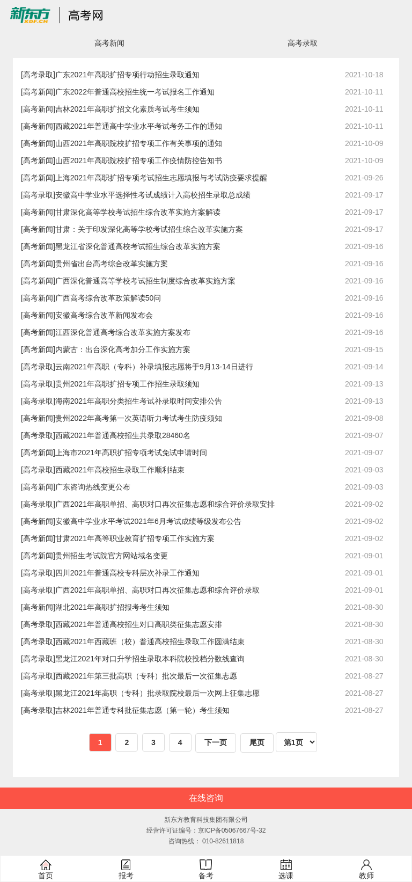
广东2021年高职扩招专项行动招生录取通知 (127, 74)
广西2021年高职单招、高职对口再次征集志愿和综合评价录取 (157, 590)
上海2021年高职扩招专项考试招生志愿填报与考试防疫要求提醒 (161, 177)
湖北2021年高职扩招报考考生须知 (112, 607)
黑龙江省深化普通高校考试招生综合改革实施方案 (137, 246)
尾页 (256, 742)
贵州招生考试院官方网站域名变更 (111, 555)
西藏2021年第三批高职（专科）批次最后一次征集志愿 (146, 676)
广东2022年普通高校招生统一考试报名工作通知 (135, 92)
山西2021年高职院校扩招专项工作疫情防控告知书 (138, 160)
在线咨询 (206, 798)
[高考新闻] (38, 92)
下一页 (215, 742)
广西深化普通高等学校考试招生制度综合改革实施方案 (145, 280)
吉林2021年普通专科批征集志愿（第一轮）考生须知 (142, 710)
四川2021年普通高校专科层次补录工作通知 (127, 572)
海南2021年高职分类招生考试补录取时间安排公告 (138, 401)
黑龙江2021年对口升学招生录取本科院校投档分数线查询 (150, 658)
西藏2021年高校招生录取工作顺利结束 (120, 469)
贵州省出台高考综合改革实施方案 (111, 263)
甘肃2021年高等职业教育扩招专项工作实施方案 (135, 538)
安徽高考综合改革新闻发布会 (104, 315)
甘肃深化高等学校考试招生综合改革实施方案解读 (137, 212)
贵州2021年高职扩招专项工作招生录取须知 (127, 384)
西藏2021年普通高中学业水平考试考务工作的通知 (138, 126)
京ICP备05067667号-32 (232, 830)
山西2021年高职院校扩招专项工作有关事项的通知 (138, 143)
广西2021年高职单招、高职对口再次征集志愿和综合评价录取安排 (165, 504)
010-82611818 (223, 841)
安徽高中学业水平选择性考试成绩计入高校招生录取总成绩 (153, 195)
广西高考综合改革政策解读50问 (108, 298)
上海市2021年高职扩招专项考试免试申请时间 (131, 452)
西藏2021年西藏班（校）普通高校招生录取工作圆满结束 (150, 641)
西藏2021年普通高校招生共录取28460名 (122, 435)
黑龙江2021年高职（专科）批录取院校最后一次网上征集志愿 (157, 693)
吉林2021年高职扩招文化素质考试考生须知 (127, 109)
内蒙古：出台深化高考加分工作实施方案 (122, 349)
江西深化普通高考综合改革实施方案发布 (122, 332)
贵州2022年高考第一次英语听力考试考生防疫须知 (138, 418)
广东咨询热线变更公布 (92, 487)
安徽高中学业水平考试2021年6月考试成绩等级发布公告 (148, 521)
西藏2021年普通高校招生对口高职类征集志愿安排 (138, 624)
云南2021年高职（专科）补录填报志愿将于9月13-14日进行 (154, 366)
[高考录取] (38, 74)
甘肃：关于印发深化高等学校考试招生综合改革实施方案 (149, 229)
